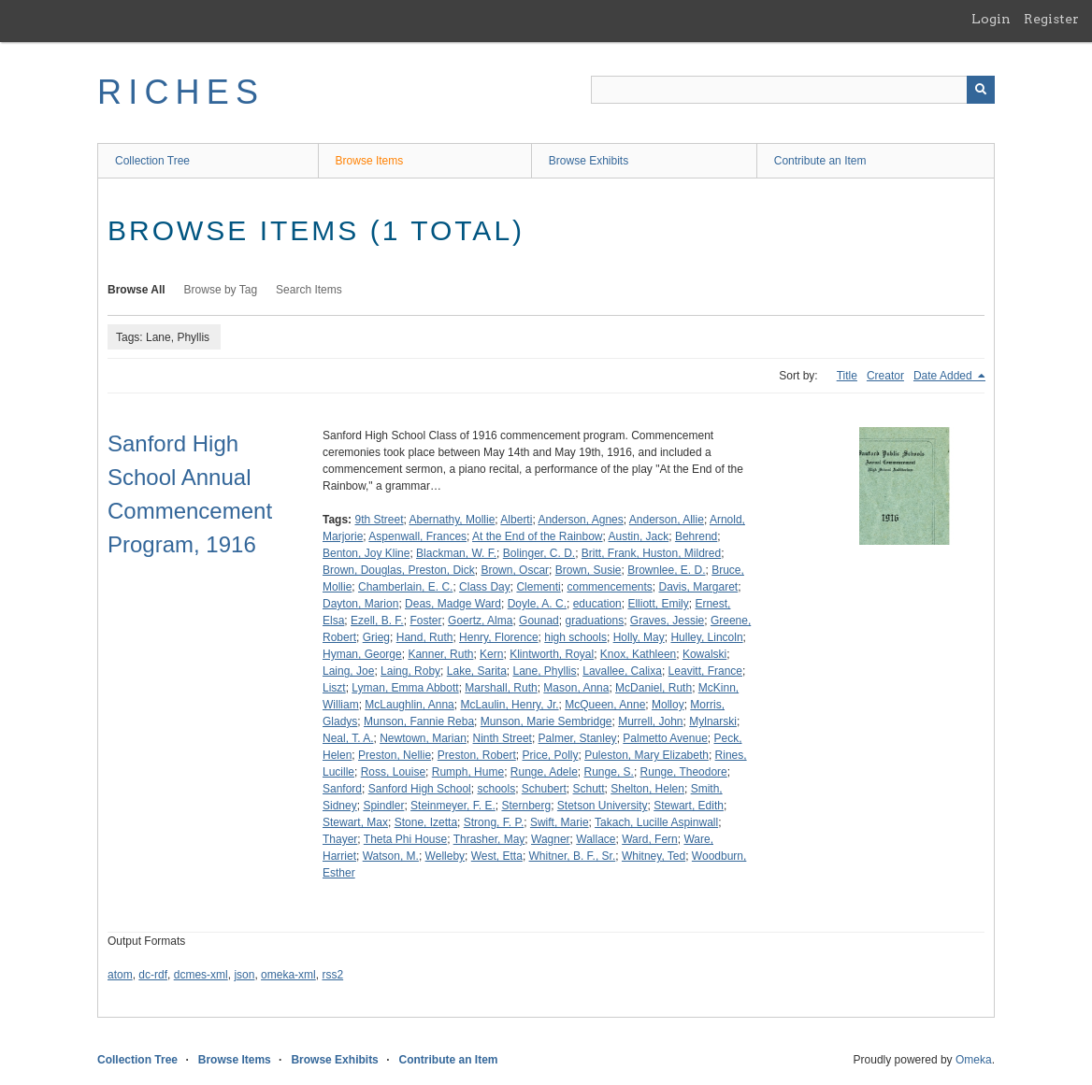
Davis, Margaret (699, 586)
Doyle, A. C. (537, 603)
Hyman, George (362, 654)
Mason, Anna (576, 687)
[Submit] (981, 90)
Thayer (340, 839)
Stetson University (602, 805)
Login (991, 18)
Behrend (696, 536)
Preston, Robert (477, 755)
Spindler (383, 805)
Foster (425, 620)
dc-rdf (152, 974)
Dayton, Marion (360, 603)
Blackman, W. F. (456, 553)
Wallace (595, 839)
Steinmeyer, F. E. (453, 805)
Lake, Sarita (477, 671)
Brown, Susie (588, 570)
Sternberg (526, 805)
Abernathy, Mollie (453, 519)
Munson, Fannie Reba (419, 721)
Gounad (539, 620)
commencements (609, 586)
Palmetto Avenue (665, 738)
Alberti (516, 519)
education (597, 603)
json (244, 974)
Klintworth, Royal (552, 654)
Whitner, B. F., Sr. (572, 856)
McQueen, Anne (605, 704)
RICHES (181, 92)
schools (496, 788)
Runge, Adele (544, 771)
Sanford (342, 788)
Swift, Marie (559, 822)
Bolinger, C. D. (539, 553)
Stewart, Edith (689, 805)
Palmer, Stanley (578, 738)
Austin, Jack (639, 536)
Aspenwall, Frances (417, 536)
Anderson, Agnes (580, 519)
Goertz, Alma (480, 620)
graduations (594, 620)
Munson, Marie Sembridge (546, 721)
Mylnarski (713, 721)
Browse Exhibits (588, 160)
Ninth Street (502, 738)
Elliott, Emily (657, 603)
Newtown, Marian (423, 738)
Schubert (544, 788)
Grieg (376, 637)
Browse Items (370, 160)
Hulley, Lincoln (706, 637)
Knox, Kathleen (638, 654)
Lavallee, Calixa (622, 671)
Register (1051, 18)
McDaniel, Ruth (653, 687)
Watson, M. (391, 856)
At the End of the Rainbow (537, 536)
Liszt (334, 687)
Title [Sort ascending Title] (847, 375)
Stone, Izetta (426, 822)
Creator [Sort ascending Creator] (885, 375)
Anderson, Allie (666, 519)
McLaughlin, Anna (409, 704)
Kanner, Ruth (440, 654)
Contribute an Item (820, 160)
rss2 (332, 974)
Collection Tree (152, 160)
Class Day (484, 586)
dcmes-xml (201, 974)
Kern (491, 654)
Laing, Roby (410, 671)
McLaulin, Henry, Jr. (509, 704)
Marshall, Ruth (501, 687)
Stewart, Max (355, 822)
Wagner (550, 839)
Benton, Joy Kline (366, 553)
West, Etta (497, 856)
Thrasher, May (489, 839)
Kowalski (704, 654)
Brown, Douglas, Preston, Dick (399, 570)
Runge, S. (609, 771)
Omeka (974, 1059)
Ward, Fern (650, 839)
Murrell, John (650, 721)
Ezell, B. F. (377, 620)
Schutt (589, 788)
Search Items (309, 289)
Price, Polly (550, 755)
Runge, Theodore (683, 771)
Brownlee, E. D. (666, 570)
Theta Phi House (405, 839)
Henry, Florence (498, 637)
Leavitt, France (705, 671)
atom (120, 974)
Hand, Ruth (424, 637)
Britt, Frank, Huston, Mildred (651, 553)
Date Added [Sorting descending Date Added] (944, 375)
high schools (575, 637)
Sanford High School (419, 788)
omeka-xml (288, 974)
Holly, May (639, 637)
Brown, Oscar (515, 570)
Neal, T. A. (348, 738)
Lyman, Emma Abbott (405, 687)
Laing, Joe (348, 671)
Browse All (136, 289)
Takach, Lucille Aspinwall (656, 822)
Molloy (668, 704)
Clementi (538, 586)
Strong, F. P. (494, 822)
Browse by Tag (221, 289)
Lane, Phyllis (545, 671)
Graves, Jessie (667, 620)
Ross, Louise (393, 771)
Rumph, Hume (468, 771)
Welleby (445, 856)
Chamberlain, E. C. (405, 586)
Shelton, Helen (647, 788)
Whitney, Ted (653, 856)
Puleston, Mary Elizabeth (646, 755)
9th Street (378, 519)
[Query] (793, 90)
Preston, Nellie (394, 755)
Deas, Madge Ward (453, 603)
